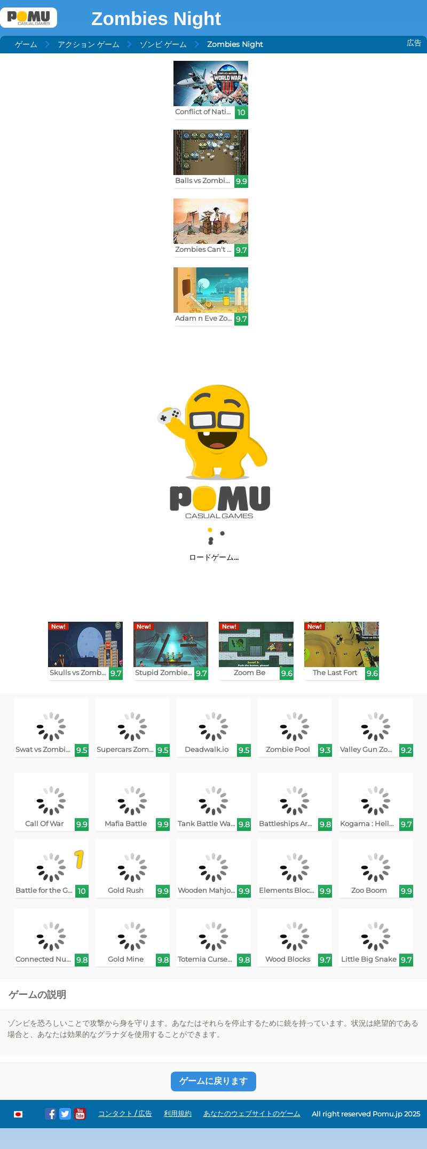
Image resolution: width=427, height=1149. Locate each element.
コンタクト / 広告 (125, 1114)
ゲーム (26, 44)
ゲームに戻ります (213, 1081)
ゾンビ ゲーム (163, 44)
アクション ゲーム (89, 44)
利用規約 (178, 1114)
